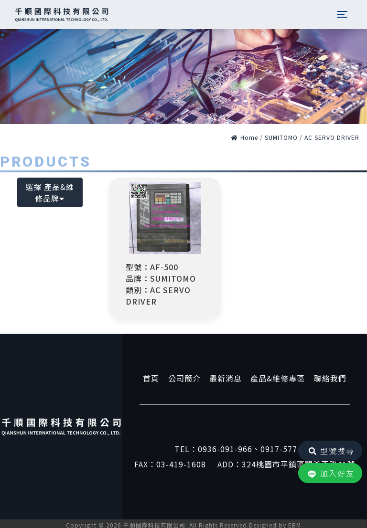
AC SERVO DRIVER (331, 137)
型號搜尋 (330, 450)
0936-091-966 (225, 448)
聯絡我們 (331, 378)
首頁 (150, 378)
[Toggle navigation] (341, 14)
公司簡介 (184, 378)
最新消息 (225, 378)
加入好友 (330, 473)
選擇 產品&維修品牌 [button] (49, 192)
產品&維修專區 (278, 378)
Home (244, 137)
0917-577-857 (287, 448)
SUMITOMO (281, 137)
